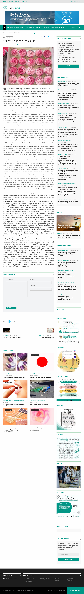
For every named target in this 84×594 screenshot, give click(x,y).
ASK (68, 66)
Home (5, 33)
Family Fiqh (17, 32)
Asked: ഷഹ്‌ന (62, 90)
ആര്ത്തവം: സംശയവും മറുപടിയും (41, 377)
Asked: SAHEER (62, 127)
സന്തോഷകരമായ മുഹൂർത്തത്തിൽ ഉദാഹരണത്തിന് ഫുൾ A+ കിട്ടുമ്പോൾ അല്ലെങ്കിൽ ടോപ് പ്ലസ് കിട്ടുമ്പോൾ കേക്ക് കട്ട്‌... (67, 160)
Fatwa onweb (72, 27)
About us (29, 581)
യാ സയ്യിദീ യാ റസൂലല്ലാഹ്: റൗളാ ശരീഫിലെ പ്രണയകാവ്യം (67, 264)
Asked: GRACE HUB (63, 103)
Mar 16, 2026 (75, 103)
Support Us (30, 579)
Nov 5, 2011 (34, 375)
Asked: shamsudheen (64, 141)
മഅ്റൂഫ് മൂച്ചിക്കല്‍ (63, 250)
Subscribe (68, 559)
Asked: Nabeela (63, 199)
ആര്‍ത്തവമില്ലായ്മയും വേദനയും (14, 377)
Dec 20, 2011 (7, 375)
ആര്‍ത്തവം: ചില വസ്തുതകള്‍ (39, 405)
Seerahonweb (20, 27)
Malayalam (75, 1)
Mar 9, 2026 (72, 199)
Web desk (6, 336)
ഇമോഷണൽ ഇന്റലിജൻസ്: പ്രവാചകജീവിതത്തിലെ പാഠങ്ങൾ (67, 254)
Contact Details (57, 580)
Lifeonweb (36, 27)
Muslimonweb (45, 27)
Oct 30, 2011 (34, 402)
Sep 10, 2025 (74, 260)
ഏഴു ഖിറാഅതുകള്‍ (48, 338)
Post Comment (11, 308)
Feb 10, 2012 (14, 428)
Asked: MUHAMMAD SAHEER (66, 183)
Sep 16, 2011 (14, 335)
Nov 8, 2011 (7, 402)
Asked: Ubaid (62, 168)
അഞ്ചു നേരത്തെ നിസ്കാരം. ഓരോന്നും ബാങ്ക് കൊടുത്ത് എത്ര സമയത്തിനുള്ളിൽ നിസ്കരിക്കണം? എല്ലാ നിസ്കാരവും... (67, 95)
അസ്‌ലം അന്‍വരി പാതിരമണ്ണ (10, 44)
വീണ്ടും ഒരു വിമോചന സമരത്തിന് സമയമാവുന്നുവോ (68, 237)
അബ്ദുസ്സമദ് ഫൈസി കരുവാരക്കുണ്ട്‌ (13, 373)
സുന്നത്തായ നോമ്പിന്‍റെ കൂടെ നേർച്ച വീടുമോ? (68, 85)
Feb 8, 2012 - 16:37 (25, 44)
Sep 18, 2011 (50, 335)
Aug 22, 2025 (74, 294)
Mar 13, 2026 (72, 127)
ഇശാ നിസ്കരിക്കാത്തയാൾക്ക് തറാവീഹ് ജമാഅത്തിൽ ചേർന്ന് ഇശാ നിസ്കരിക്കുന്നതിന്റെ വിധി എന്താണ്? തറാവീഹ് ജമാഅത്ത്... (68, 175)
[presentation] (18, 300)
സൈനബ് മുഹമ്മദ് (63, 260)
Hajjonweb (64, 27)
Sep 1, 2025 (62, 272)
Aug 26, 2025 (62, 284)
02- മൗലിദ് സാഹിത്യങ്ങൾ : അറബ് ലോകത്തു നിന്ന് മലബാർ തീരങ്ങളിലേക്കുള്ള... (67, 288)
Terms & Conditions (52, 590)
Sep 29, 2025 (74, 250)
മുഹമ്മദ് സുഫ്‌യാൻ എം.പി (65, 270)
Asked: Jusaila (62, 154)
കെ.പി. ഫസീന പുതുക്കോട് (37, 400)
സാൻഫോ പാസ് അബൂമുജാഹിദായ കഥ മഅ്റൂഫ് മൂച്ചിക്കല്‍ (65, 298)
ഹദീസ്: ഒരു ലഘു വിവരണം (12, 338)
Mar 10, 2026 (62, 185)
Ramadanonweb (55, 27)
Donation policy (71, 580)
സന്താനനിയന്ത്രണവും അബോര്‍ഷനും (11, 431)
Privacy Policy (45, 579)
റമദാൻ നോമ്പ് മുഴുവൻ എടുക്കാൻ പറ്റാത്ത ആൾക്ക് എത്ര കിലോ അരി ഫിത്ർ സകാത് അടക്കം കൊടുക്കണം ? (68, 119)
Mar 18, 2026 (72, 81)
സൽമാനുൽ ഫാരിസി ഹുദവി (66, 282)
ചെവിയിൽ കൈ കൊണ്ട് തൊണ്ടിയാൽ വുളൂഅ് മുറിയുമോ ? (68, 107)
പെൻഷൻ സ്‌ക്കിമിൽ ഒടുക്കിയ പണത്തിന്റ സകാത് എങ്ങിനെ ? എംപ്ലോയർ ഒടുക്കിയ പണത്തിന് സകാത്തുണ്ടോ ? (68, 147)
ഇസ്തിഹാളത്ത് (34, 430)
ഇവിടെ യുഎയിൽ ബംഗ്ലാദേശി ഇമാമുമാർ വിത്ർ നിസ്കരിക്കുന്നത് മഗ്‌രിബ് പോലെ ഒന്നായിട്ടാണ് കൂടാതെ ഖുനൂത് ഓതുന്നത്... (68, 133)
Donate (62, 590)
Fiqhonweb (29, 27)
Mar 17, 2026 (72, 90)
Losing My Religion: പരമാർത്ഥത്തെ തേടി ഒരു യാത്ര (66, 276)
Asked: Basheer (63, 113)
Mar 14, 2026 (73, 113)
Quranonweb (11, 27)
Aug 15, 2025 (67, 233)
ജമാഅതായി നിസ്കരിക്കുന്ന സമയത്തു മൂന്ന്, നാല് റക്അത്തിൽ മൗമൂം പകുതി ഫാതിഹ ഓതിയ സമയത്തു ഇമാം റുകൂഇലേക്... (67, 191)
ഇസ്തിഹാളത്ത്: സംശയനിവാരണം (14, 405)
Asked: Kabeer (62, 82)
